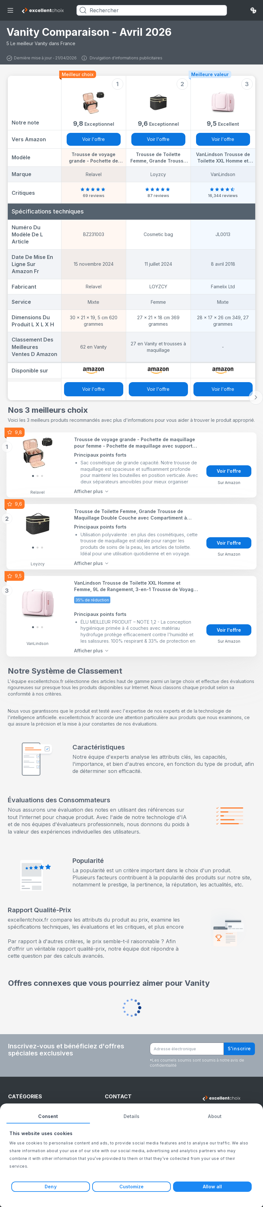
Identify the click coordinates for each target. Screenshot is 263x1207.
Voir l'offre (93, 139)
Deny (50, 1186)
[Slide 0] (33, 476)
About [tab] (215, 1116)
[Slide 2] (42, 476)
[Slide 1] (37, 476)
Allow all (212, 1186)
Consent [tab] (48, 1116)
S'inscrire (239, 1048)
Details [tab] (132, 1116)
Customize (131, 1186)
